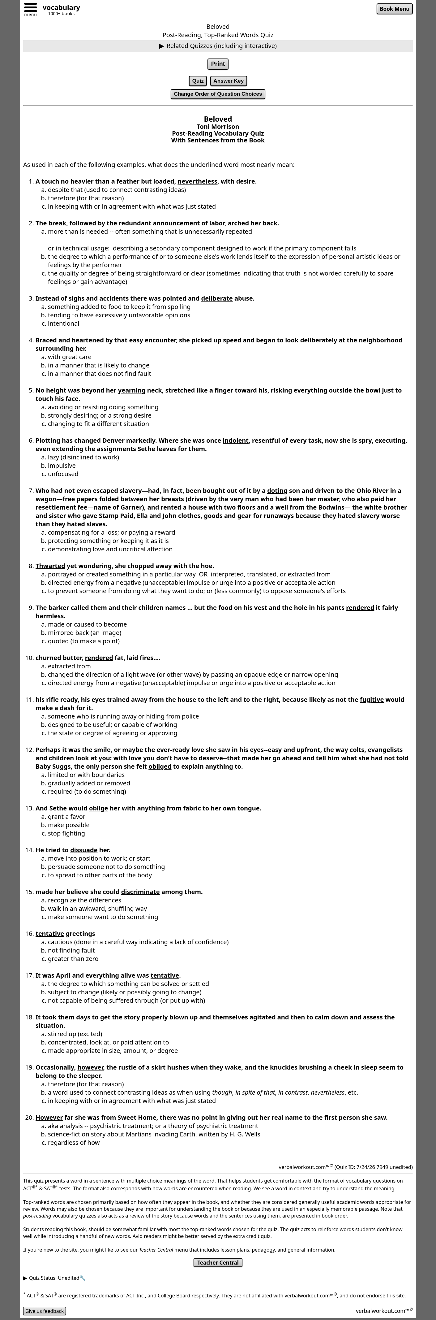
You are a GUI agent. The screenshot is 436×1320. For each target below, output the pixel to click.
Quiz (197, 81)
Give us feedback (45, 1312)
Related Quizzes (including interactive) (221, 45)
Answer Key (228, 81)
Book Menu (394, 9)
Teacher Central (218, 1263)
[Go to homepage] (59, 8)
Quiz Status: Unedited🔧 (57, 1279)
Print (218, 64)
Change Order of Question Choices (218, 95)
